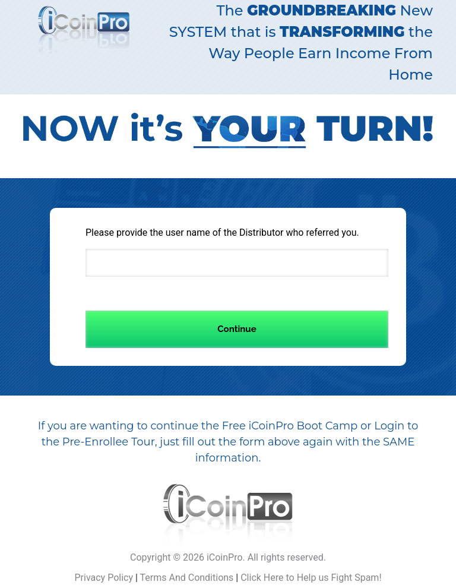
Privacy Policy (103, 577)
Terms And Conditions (187, 577)
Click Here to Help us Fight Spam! (310, 577)
